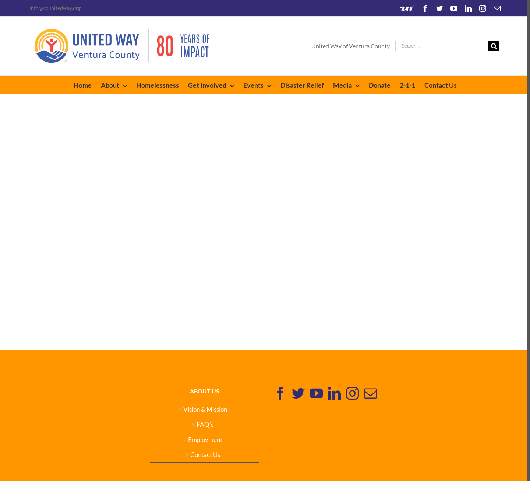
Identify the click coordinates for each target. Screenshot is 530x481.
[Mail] (368, 393)
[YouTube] (314, 393)
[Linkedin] (332, 393)
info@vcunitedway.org (53, 8)
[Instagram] (350, 393)
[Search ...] (440, 46)
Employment (203, 439)
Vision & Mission (203, 409)
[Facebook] (278, 393)
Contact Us (203, 455)
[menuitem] (85, 85)
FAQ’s (203, 424)
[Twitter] (296, 393)
